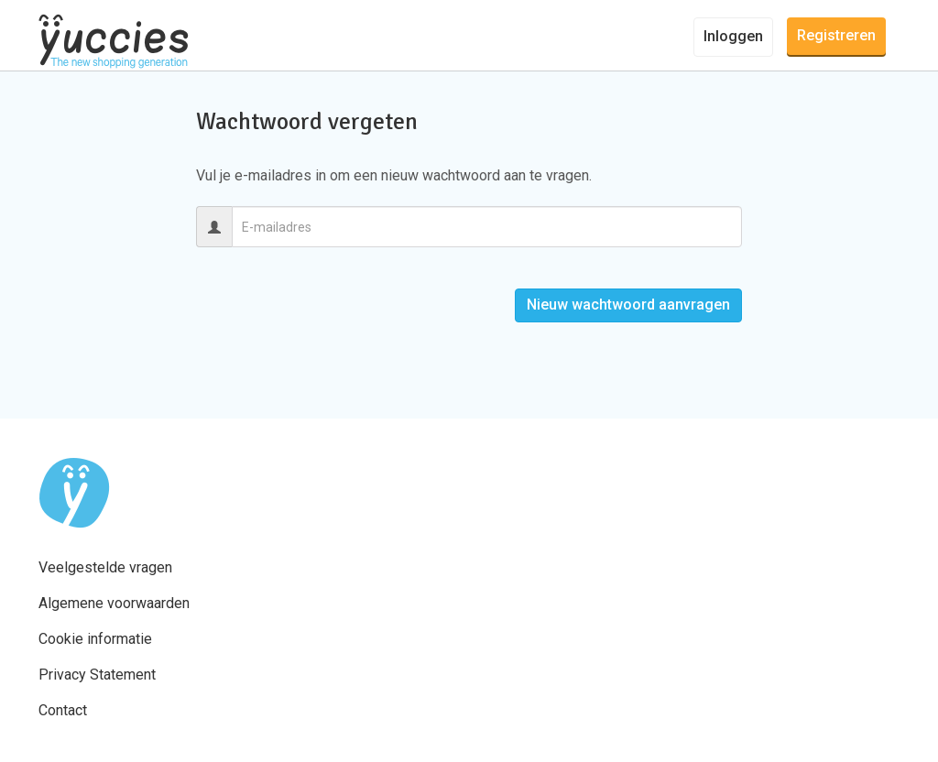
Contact (62, 710)
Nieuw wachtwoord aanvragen (628, 304)
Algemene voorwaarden (114, 603)
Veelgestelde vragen (105, 567)
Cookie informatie (95, 639)
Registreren (836, 35)
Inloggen (733, 36)
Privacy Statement (97, 674)
